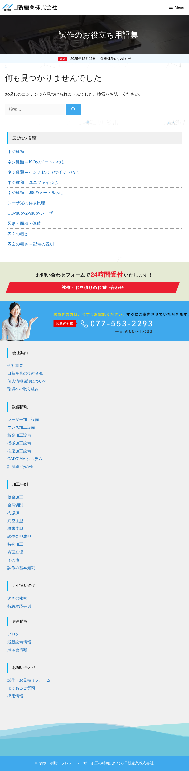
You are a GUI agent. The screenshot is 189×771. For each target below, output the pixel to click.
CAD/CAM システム (24, 459)
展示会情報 (17, 650)
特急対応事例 (19, 606)
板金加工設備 (19, 435)
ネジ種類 (15, 151)
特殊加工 (15, 544)
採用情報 (15, 696)
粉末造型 (15, 528)
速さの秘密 (17, 598)
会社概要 (15, 365)
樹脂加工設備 (19, 451)
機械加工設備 (19, 443)
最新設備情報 (19, 642)
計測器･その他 (20, 467)
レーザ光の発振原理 (26, 203)
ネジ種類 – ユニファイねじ (32, 182)
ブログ (13, 634)
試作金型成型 (19, 536)
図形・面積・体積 (24, 223)
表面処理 (15, 552)
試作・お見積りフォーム (29, 680)
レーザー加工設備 (23, 419)
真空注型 (15, 521)
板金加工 (15, 497)
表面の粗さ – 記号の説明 (30, 244)
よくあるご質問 (21, 688)
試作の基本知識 (21, 568)
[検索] (73, 109)
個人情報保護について (27, 381)
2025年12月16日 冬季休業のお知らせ (100, 59)
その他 (13, 560)
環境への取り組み (23, 389)
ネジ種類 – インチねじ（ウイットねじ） (45, 172)
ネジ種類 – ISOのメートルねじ (36, 162)
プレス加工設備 (21, 427)
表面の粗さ (17, 234)
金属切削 (15, 505)
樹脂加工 (15, 513)
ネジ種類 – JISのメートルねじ (35, 192)
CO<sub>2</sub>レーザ (30, 213)
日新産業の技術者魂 (25, 373)
